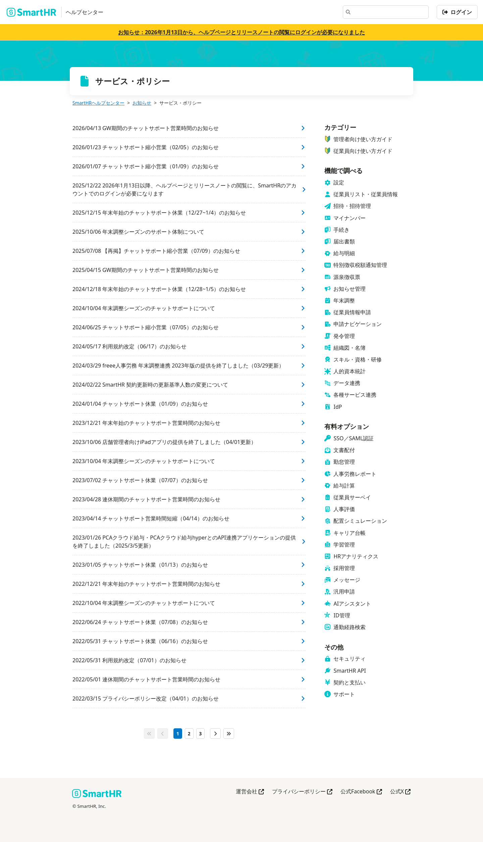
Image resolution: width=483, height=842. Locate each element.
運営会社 (250, 792)
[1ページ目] (177, 733)
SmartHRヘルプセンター (98, 103)
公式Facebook (361, 792)
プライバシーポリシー (302, 792)
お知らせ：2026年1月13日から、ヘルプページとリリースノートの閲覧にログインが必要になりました (241, 32)
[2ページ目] (189, 733)
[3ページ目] (200, 733)
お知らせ (141, 103)
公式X (400, 792)
